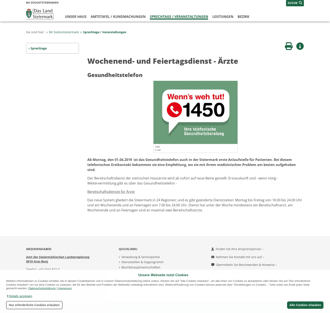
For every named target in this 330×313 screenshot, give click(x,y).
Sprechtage (39, 48)
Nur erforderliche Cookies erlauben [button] (34, 305)
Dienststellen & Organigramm (142, 262)
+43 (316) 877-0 (49, 269)
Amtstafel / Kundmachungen (118, 16)
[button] (19, 296)
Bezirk (243, 16)
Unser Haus (75, 16)
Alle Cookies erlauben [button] (305, 305)
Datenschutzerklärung (42, 288)
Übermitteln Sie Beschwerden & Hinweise (244, 265)
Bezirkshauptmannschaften (140, 267)
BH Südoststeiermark (62, 32)
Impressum (65, 288)
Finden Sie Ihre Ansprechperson (237, 249)
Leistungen (222, 16)
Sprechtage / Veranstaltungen (179, 16)
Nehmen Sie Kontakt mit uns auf (237, 257)
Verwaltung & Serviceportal (140, 257)
